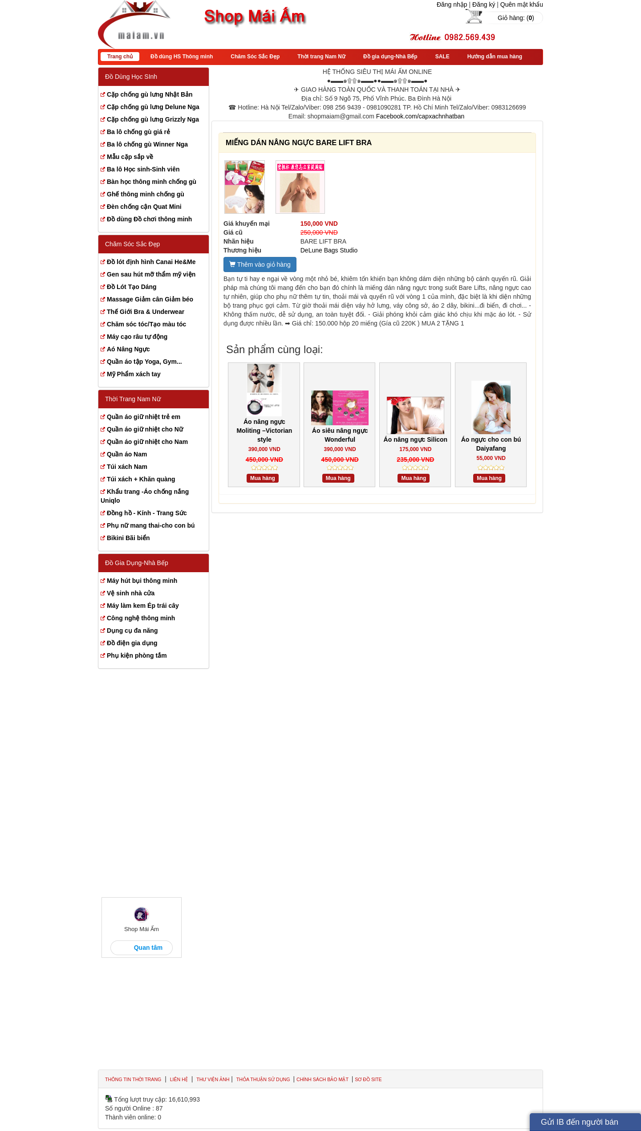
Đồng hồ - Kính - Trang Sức (147, 513)
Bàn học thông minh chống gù (151, 181)
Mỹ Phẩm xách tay (134, 374)
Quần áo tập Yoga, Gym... (144, 361)
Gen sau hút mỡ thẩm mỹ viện (151, 274)
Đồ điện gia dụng (132, 643)
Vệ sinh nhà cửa (130, 593)
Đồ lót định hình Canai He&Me (151, 261)
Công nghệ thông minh (141, 618)
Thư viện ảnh (212, 1079)
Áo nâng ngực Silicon (416, 439)
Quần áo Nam (127, 454)
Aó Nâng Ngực (128, 349)
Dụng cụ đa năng (132, 630)
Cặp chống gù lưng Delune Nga (153, 106)
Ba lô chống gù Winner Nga (147, 144)
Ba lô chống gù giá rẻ (138, 131)
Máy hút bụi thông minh (142, 580)
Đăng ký (483, 4)
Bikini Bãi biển (128, 537)
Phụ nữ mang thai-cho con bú (151, 525)
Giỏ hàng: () (516, 17)
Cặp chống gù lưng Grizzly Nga (153, 119)
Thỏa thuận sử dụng (264, 1079)
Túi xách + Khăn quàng (141, 479)
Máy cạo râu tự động (137, 336)
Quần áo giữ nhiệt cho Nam (147, 441)
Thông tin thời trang (133, 1079)
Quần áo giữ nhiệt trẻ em (143, 416)
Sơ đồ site (368, 1079)
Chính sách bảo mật (323, 1079)
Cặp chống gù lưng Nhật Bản (150, 94)
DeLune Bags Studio (328, 250)
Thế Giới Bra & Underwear (145, 311)
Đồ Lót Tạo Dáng (132, 286)
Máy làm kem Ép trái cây (143, 605)
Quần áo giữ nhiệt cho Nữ (145, 429)
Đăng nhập (452, 4)
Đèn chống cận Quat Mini (144, 206)
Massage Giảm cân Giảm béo (150, 299)
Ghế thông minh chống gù (145, 194)
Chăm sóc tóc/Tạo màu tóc (146, 324)
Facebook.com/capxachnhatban (420, 116)
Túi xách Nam (127, 466)
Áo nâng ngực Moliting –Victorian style (264, 430)
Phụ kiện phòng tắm (137, 655)
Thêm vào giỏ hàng (260, 264)
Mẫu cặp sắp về (130, 156)
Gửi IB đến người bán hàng (579, 1124)
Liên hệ (179, 1079)
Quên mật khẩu (521, 4)
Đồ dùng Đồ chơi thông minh (149, 219)
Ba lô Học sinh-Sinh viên (143, 169)
